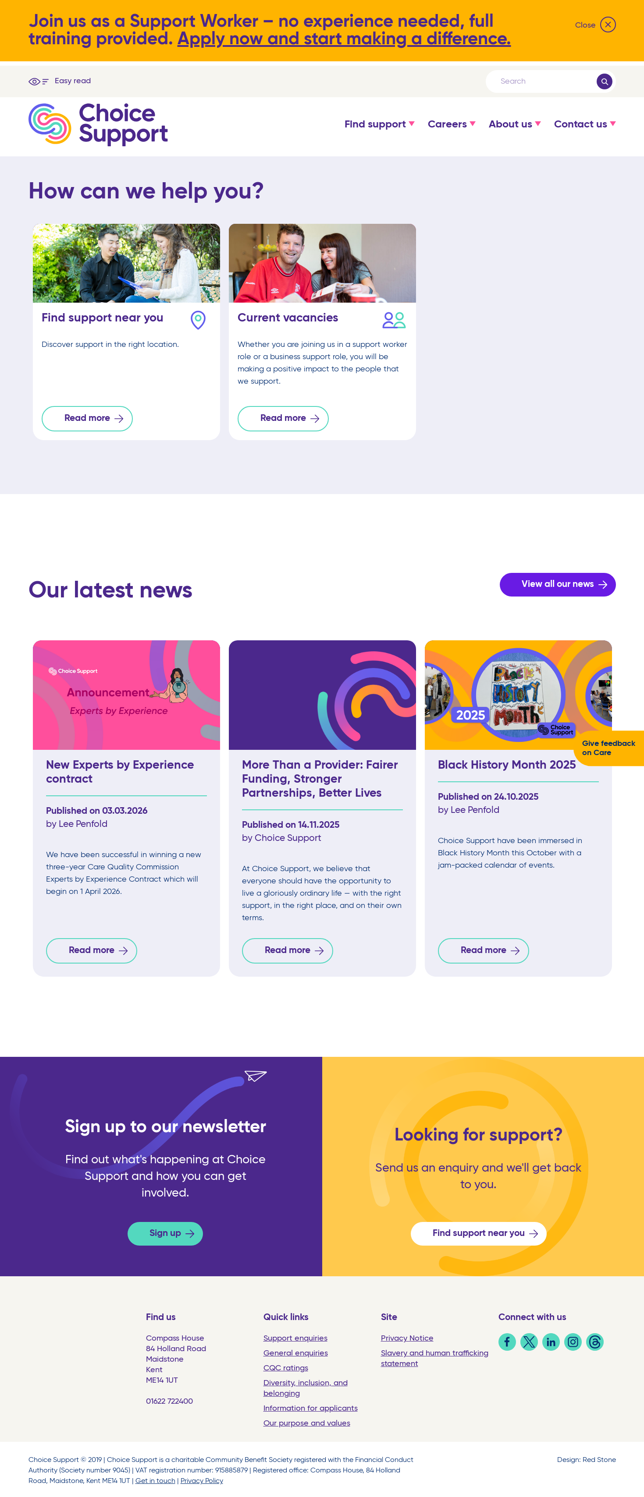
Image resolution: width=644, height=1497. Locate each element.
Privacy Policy (202, 1478)
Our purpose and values (306, 1421)
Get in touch (155, 1478)
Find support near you (479, 1231)
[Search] (548, 81)
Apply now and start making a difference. (344, 39)
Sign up (165, 1231)
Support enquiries (295, 1336)
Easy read (73, 81)
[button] (375, 133)
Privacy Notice (407, 1336)
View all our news (558, 583)
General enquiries (295, 1351)
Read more (87, 418)
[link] (507, 1346)
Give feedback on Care (608, 748)
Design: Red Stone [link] (586, 1457)
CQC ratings (285, 1366)
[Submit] (604, 81)
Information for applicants (310, 1406)
